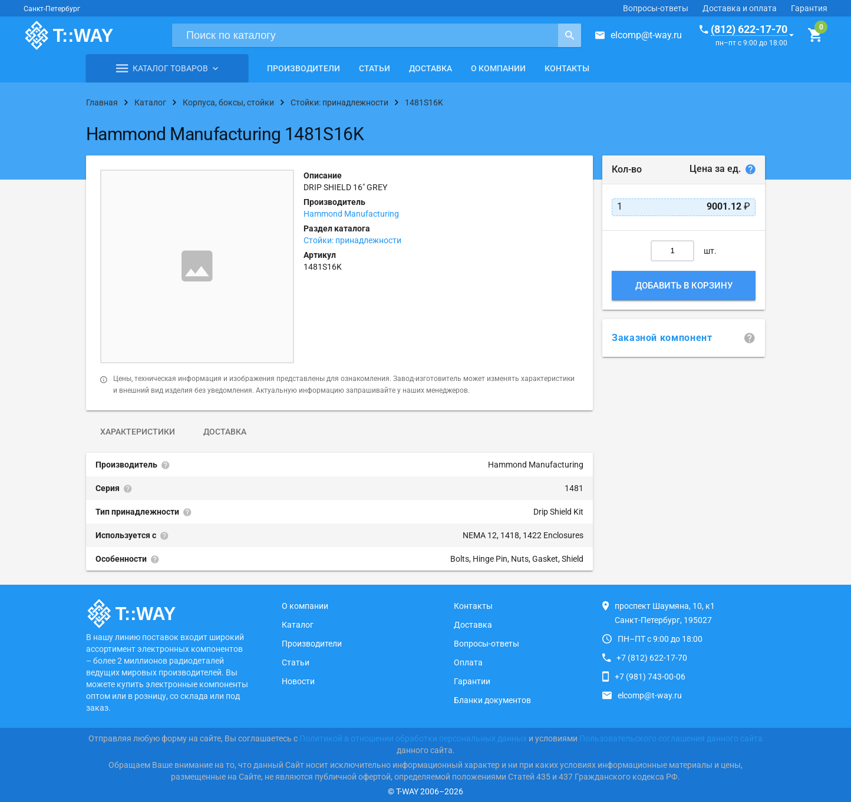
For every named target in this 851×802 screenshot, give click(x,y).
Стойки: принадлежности (352, 240)
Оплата (468, 662)
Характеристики (137, 431)
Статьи (374, 68)
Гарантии (472, 681)
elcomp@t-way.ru (646, 35)
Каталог (298, 624)
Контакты (567, 68)
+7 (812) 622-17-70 (651, 657)
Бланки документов (492, 700)
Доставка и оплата (739, 8)
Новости (298, 681)
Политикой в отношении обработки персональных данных (413, 738)
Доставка (430, 68)
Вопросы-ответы (655, 8)
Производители (303, 68)
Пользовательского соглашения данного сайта (671, 738)
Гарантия (809, 8)
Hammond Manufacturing (351, 213)
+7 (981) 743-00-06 (650, 676)
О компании (498, 68)
